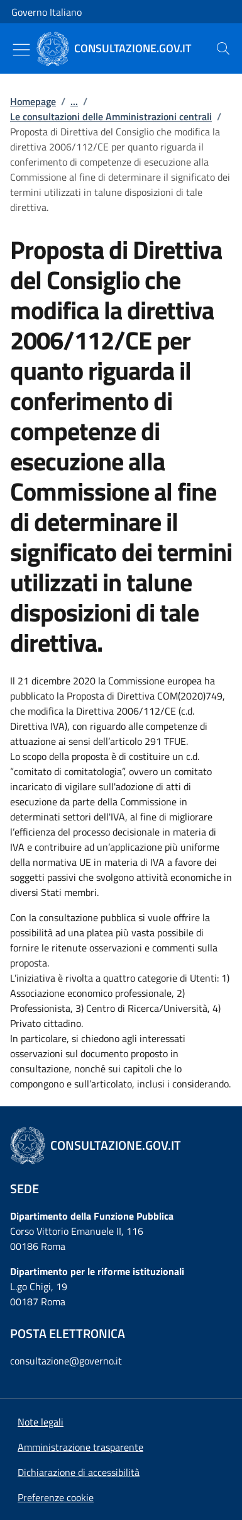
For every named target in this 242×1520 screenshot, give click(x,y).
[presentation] (223, 48)
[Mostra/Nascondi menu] (21, 50)
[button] (56, 1497)
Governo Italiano (46, 12)
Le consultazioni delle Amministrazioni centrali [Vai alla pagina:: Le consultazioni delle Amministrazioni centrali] (111, 116)
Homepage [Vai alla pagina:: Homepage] (33, 101)
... (74, 101)
